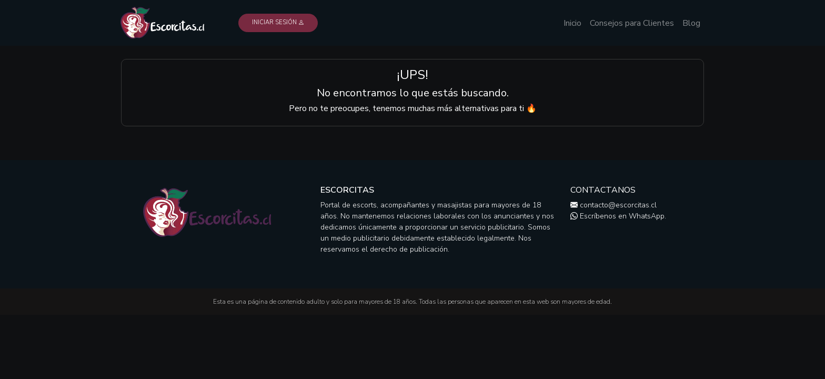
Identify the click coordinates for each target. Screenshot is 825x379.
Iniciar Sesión (278, 22)
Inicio (572, 23)
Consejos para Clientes (632, 23)
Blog (691, 23)
